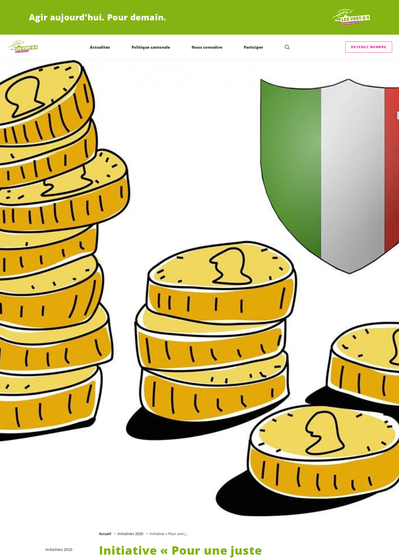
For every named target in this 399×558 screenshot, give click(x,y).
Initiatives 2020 (130, 534)
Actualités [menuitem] (100, 47)
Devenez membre (369, 47)
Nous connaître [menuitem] (207, 47)
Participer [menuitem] (253, 47)
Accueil (105, 534)
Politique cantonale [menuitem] (151, 47)
